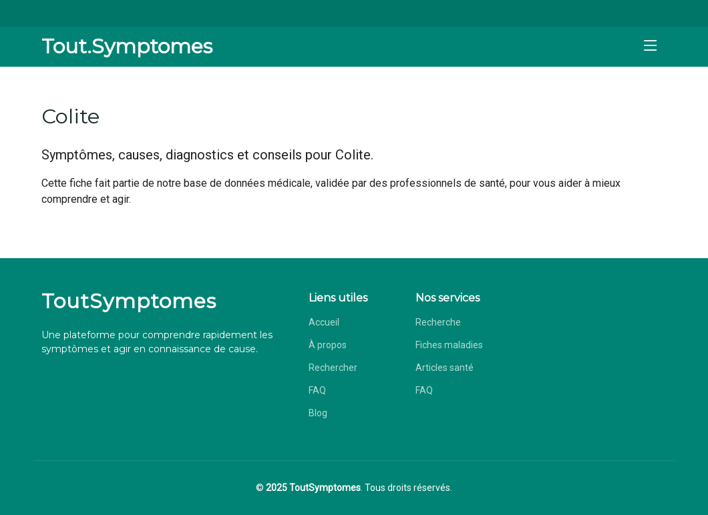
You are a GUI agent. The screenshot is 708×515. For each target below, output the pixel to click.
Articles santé (444, 367)
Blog (318, 413)
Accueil (324, 322)
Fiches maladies (449, 345)
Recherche (438, 322)
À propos (328, 345)
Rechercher (333, 367)
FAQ (317, 390)
